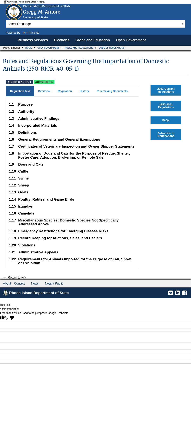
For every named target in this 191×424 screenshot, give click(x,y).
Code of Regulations (111, 48)
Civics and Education (92, 40)
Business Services (33, 40)
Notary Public (54, 283)
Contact (19, 283)
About (7, 283)
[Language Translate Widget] (95, 24)
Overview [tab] (44, 91)
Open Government (131, 40)
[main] (95, 161)
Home (28, 48)
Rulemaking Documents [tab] (112, 91)
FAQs (166, 120)
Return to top (14, 277)
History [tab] (84, 91)
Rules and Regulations (79, 48)
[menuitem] (33, 40)
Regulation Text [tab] (20, 91)
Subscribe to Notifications (165, 135)
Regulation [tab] (65, 91)
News (35, 283)
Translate (30, 32)
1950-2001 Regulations (166, 106)
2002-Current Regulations (166, 90)
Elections (61, 40)
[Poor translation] (9, 317)
